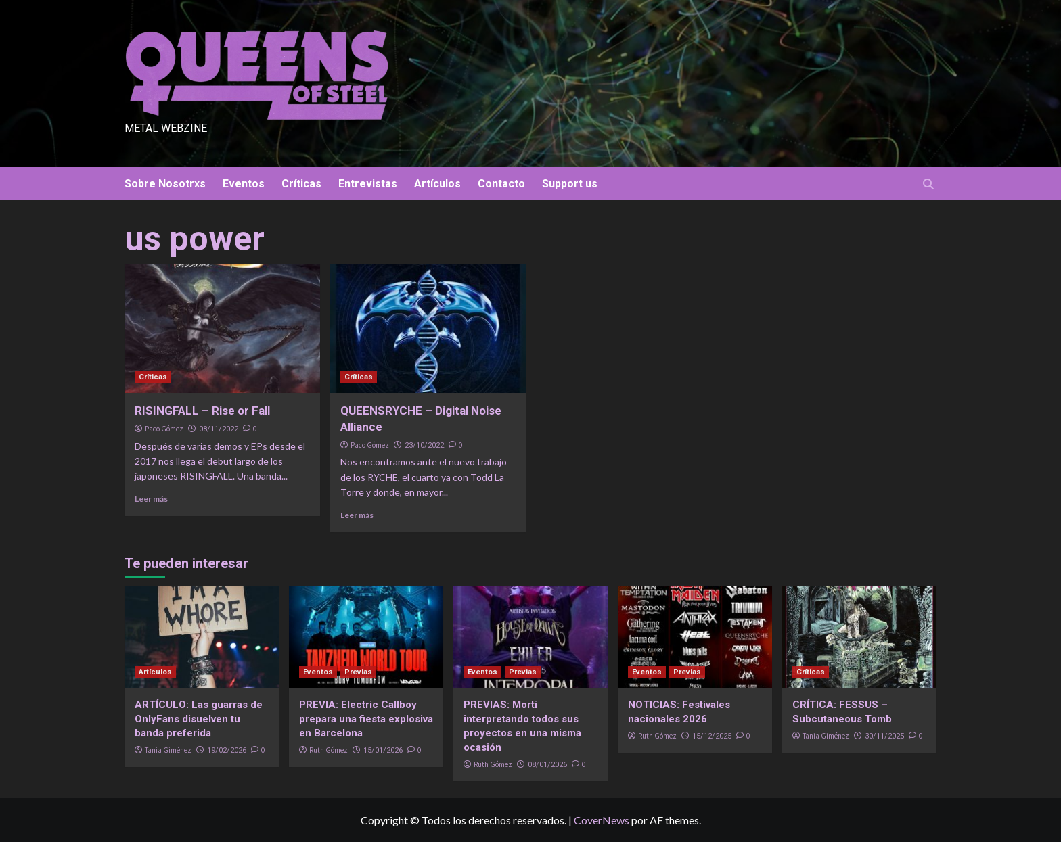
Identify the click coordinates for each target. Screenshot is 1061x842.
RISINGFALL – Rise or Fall (202, 410)
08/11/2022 (218, 429)
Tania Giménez (168, 750)
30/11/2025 (884, 736)
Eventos (244, 183)
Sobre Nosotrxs (165, 183)
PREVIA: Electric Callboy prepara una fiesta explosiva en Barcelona (366, 719)
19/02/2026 (226, 750)
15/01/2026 (383, 750)
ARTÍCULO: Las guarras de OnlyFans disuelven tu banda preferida (199, 719)
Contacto (501, 183)
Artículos (437, 183)
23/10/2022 (424, 445)
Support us (569, 183)
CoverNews (601, 820)
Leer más (151, 499)
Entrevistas (367, 183)
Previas (358, 672)
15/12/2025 (711, 736)
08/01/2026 (547, 764)
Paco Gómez (164, 429)
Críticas (301, 183)
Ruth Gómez (328, 750)
